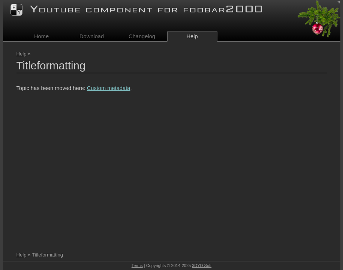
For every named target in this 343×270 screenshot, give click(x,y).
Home (41, 36)
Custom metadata (108, 88)
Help (21, 54)
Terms (137, 265)
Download (91, 36)
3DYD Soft (201, 265)
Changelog (142, 36)
